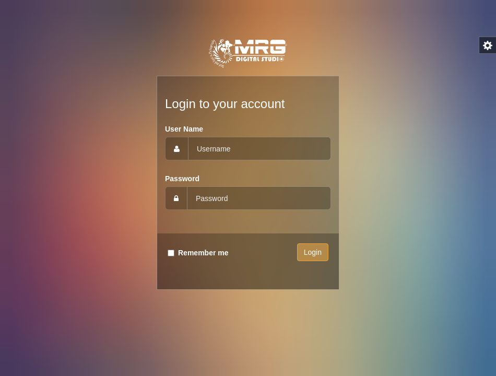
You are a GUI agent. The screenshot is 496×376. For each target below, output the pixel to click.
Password (182, 178)
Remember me (203, 253)
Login (313, 252)
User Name (184, 129)
